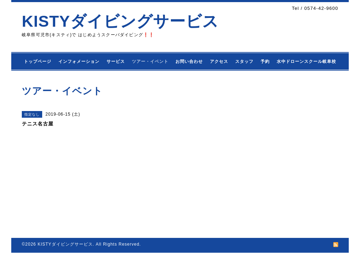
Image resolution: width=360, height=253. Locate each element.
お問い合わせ (189, 61)
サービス (116, 61)
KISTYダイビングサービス (120, 21)
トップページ (37, 61)
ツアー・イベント (150, 61)
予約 (265, 61)
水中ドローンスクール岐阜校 (306, 61)
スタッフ (244, 61)
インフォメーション (78, 61)
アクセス (219, 61)
